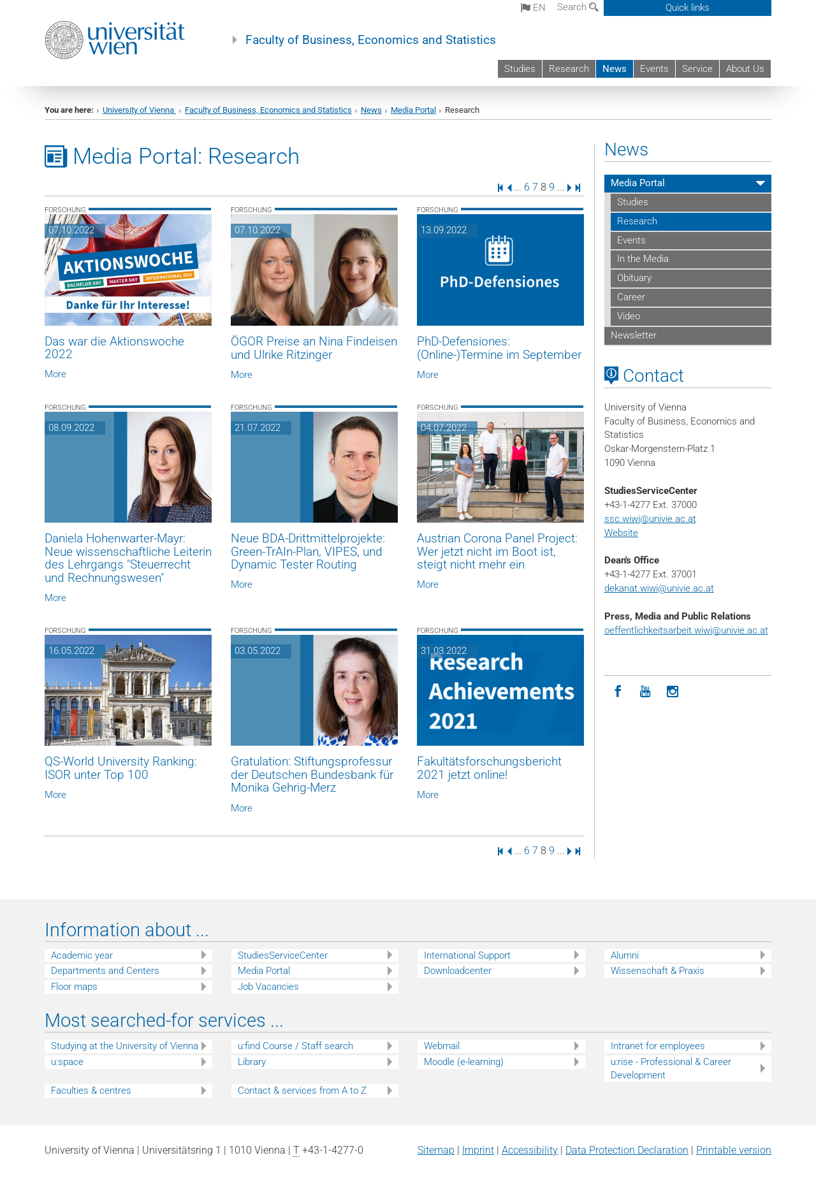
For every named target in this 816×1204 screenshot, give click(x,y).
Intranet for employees (658, 1046)
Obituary (634, 278)
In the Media (643, 259)
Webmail (442, 1046)
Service (697, 69)
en (533, 7)
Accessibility (530, 1150)
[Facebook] (618, 692)
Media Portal (413, 110)
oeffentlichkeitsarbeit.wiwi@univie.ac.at (686, 630)
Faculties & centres (91, 1090)
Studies (520, 69)
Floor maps (74, 986)
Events (654, 69)
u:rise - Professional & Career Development (671, 1068)
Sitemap (436, 1150)
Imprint (478, 1150)
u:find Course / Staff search (295, 1046)
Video (628, 316)
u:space (67, 1062)
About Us (745, 69)
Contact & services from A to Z (302, 1090)
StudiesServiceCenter (283, 955)
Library (252, 1062)
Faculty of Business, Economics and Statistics (370, 40)
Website (621, 533)
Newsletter (634, 335)
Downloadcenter (458, 970)
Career (631, 297)
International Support (467, 955)
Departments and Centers (105, 970)
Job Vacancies (268, 986)
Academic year (82, 955)
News (614, 69)
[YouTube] (645, 692)
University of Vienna (139, 110)
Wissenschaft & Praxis (657, 970)
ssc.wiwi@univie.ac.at (650, 519)
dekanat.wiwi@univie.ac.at (659, 588)
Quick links (688, 7)
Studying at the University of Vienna (124, 1046)
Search (578, 7)
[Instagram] (673, 692)
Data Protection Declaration (626, 1150)
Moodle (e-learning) (464, 1062)
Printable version (733, 1150)
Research (569, 69)
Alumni (625, 955)
